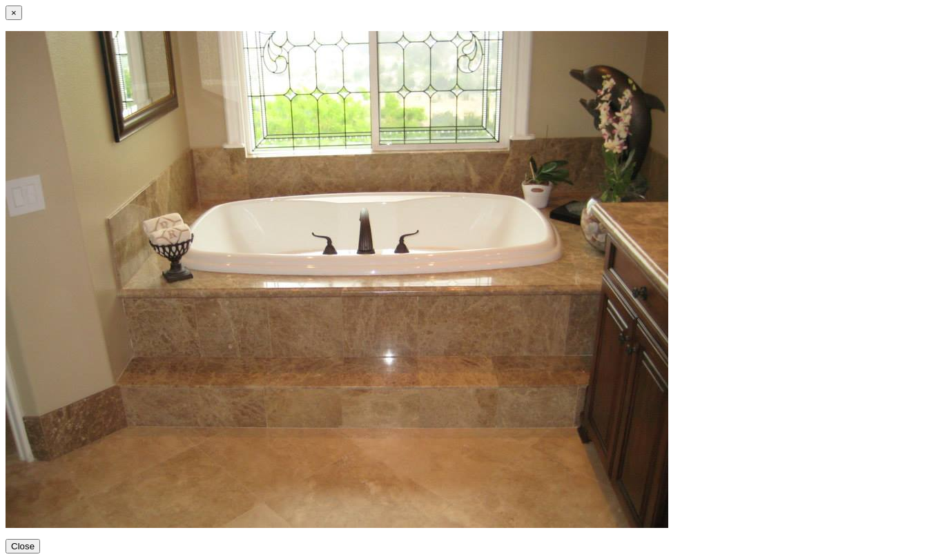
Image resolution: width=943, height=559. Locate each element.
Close (23, 546)
